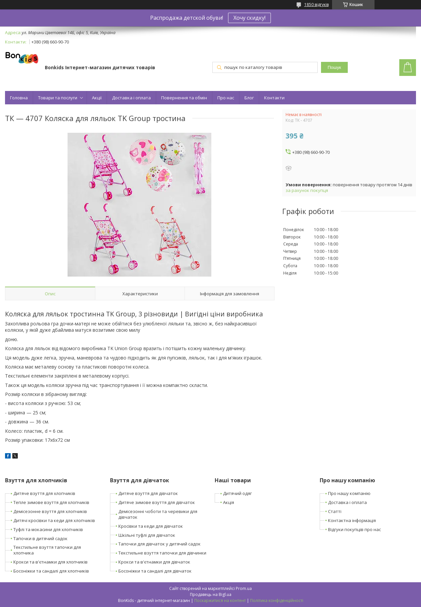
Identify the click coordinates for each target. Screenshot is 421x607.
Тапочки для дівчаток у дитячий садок (159, 544)
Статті (334, 511)
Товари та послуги (57, 98)
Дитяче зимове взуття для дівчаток (156, 502)
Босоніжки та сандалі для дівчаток (155, 571)
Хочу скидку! (249, 17)
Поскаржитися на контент (220, 600)
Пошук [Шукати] (334, 67)
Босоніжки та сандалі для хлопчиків (51, 571)
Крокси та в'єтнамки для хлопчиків (50, 562)
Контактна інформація (352, 520)
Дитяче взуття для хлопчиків (44, 493)
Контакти (274, 98)
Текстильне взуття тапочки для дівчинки (162, 553)
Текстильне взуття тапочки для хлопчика (47, 550)
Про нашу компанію (349, 493)
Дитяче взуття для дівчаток (148, 493)
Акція (228, 502)
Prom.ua (244, 588)
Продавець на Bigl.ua (210, 594)
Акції (97, 98)
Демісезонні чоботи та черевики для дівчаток (157, 514)
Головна (19, 98)
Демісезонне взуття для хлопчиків (50, 511)
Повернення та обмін (184, 98)
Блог (249, 98)
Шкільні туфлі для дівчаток (146, 535)
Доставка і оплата (131, 98)
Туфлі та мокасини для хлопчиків (48, 529)
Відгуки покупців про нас (354, 529)
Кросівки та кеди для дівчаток (150, 526)
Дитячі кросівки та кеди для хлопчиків (54, 520)
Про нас (225, 98)
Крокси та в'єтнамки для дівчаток (154, 562)
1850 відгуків (316, 4)
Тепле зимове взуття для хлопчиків (51, 502)
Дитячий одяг (237, 493)
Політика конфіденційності (276, 600)
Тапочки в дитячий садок (40, 538)
